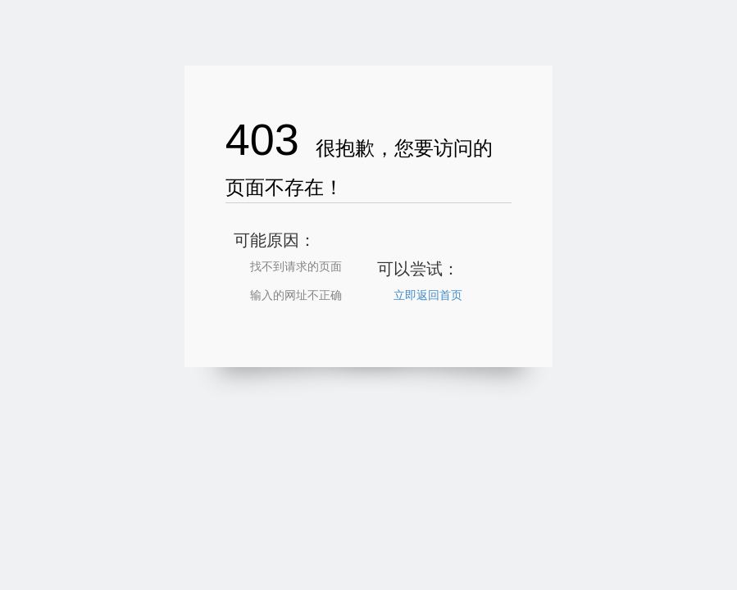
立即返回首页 (428, 295)
